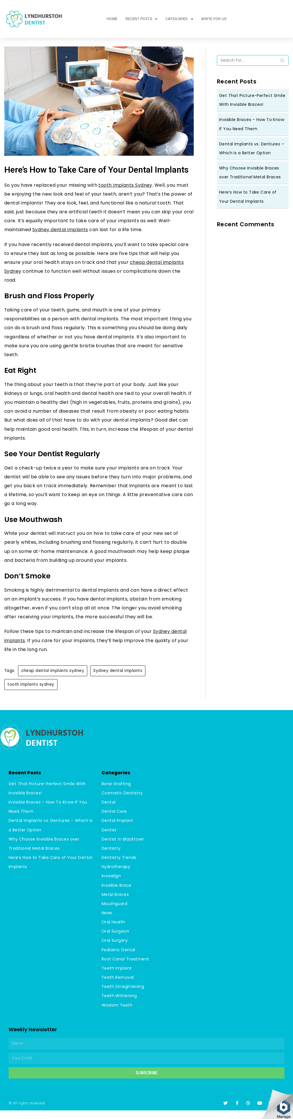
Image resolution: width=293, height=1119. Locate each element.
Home (111, 19)
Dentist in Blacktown (123, 848)
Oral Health (114, 931)
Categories (179, 19)
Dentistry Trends (119, 867)
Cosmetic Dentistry (122, 803)
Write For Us (214, 19)
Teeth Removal (118, 986)
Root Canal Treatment (126, 968)
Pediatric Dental (119, 959)
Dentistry (111, 858)
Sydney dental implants (61, 231)
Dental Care (114, 821)
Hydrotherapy (116, 876)
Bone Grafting (116, 793)
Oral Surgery (115, 949)
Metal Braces (115, 903)
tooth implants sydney (30, 694)
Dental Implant (117, 830)
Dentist (109, 839)
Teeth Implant (117, 977)
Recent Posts (141, 19)
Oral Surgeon (115, 940)
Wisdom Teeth (117, 1014)
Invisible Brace (117, 894)
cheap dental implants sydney (52, 680)
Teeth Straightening (123, 995)
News (107, 922)
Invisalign (111, 885)
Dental (109, 812)
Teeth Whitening (119, 1004)
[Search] (282, 60)
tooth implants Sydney (126, 185)
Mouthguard (115, 913)
